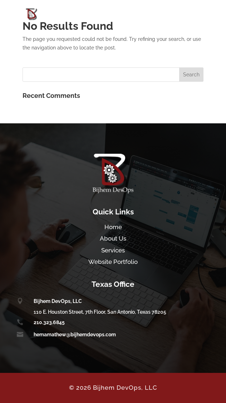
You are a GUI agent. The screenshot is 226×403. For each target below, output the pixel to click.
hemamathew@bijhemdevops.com (75, 334)
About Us (113, 238)
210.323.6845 (49, 322)
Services (113, 250)
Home (113, 227)
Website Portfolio (113, 261)
